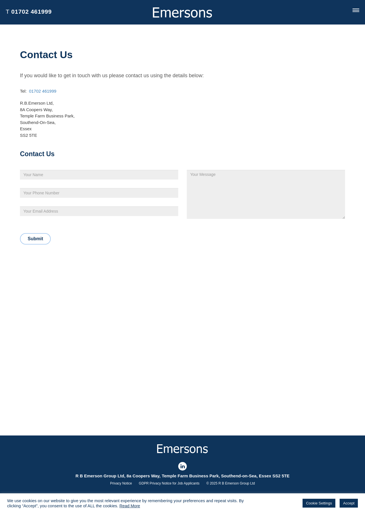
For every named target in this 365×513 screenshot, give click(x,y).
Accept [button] (348, 503)
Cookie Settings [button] (319, 503)
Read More (129, 506)
